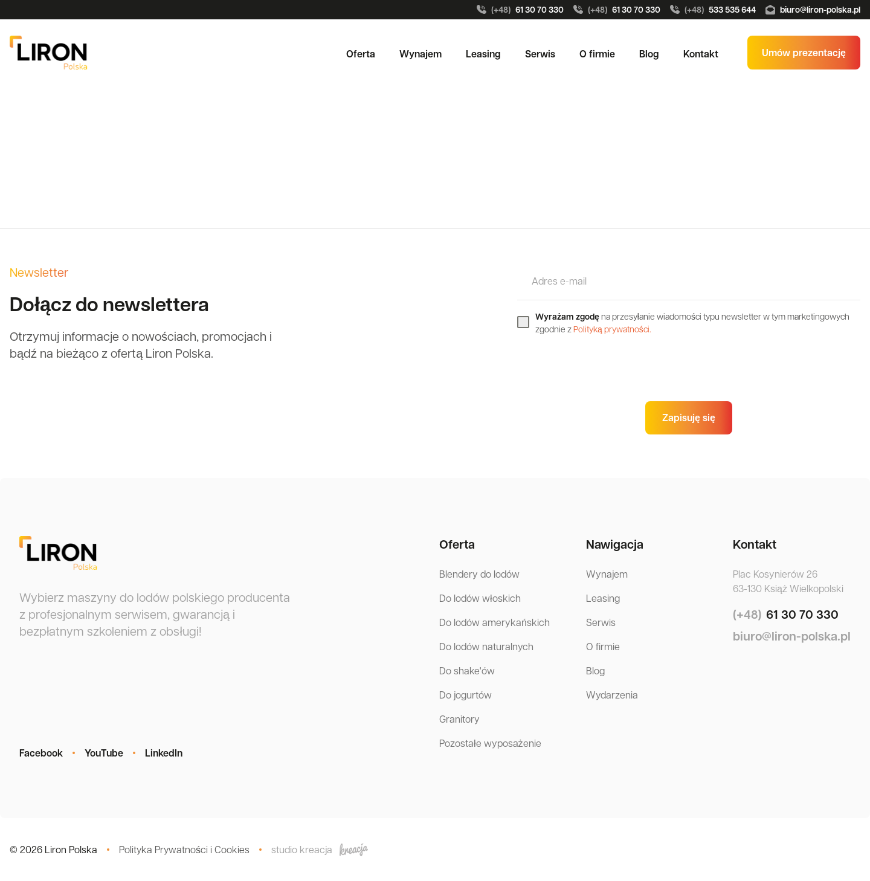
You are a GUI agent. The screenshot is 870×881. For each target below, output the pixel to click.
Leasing (483, 53)
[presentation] (609, 368)
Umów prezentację (804, 52)
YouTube (104, 753)
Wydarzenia (612, 694)
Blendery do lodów (479, 573)
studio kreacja (319, 849)
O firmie (597, 53)
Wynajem (420, 53)
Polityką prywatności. (612, 328)
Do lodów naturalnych (486, 646)
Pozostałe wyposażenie (490, 743)
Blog (649, 53)
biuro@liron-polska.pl (812, 9)
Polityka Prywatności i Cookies (184, 849)
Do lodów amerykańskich (494, 622)
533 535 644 (713, 10)
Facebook (41, 753)
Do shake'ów (467, 670)
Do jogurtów (465, 694)
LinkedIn (163, 753)
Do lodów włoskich (480, 598)
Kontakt (700, 53)
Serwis (540, 53)
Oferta (360, 53)
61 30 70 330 (520, 10)
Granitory (459, 718)
